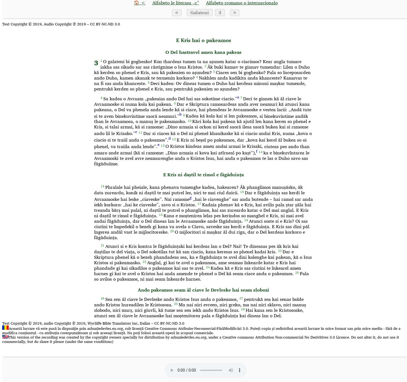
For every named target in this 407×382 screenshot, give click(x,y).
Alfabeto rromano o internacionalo (242, 2)
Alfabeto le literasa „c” (175, 2)
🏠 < (140, 2)
